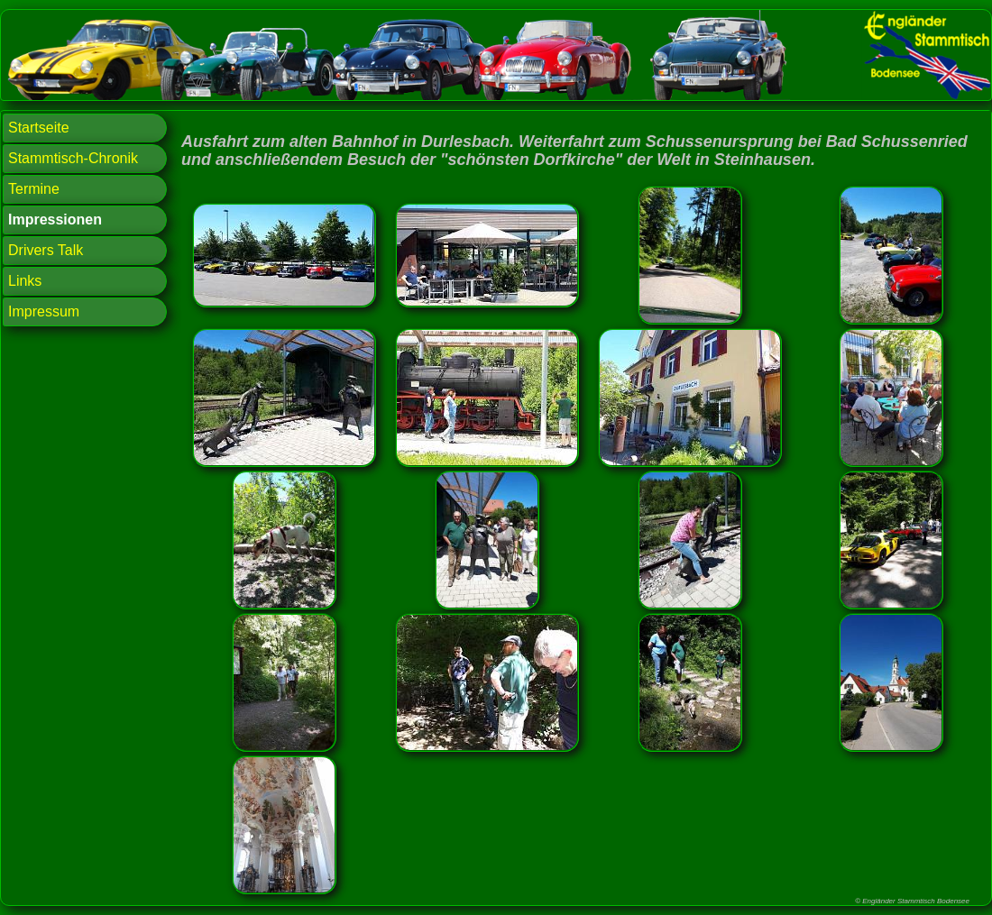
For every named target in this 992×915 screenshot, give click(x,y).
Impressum (43, 311)
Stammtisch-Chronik (73, 158)
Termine (34, 189)
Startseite (38, 127)
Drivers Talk (45, 250)
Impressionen (55, 219)
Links (24, 280)
